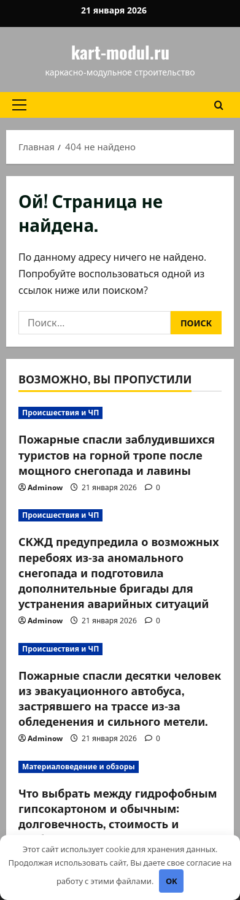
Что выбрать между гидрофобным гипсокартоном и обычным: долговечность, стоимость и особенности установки (117, 816)
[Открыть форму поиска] (218, 105)
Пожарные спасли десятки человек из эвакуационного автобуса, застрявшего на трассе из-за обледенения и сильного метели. (119, 698)
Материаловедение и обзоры (78, 766)
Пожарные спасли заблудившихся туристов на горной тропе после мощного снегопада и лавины (116, 454)
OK (171, 881)
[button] (19, 105)
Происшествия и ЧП (60, 412)
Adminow (45, 487)
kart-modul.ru (120, 51)
